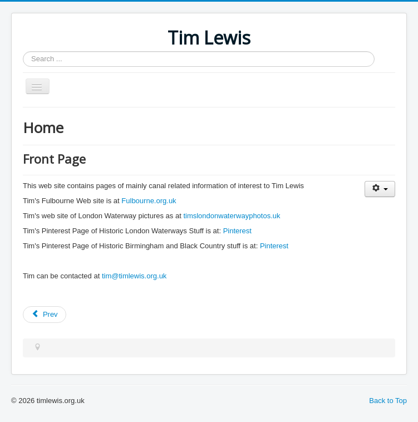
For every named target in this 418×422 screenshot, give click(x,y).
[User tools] (380, 189)
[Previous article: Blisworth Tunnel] (44, 314)
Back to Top (388, 400)
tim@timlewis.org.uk (134, 276)
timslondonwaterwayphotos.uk (231, 216)
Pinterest (237, 231)
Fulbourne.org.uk (148, 201)
